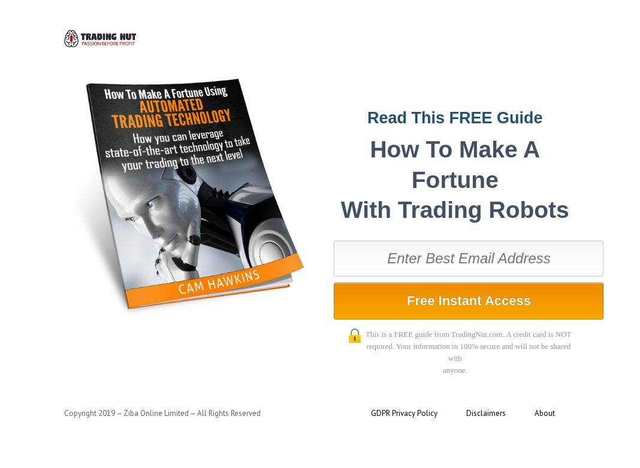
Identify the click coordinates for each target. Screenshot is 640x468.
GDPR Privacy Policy (404, 413)
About (545, 413)
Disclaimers (486, 413)
